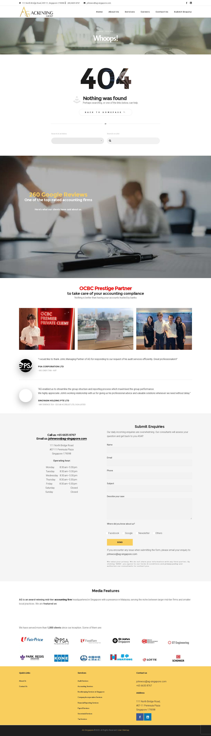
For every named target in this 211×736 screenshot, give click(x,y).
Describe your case (149, 507)
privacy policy (171, 564)
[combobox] (77, 141)
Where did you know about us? (121, 524)
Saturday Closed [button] (61, 487)
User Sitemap (123, 730)
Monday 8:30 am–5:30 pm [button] (61, 467)
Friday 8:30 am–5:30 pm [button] (61, 483)
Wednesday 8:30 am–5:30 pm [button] (61, 475)
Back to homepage (105, 112)
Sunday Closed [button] (61, 492)
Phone (149, 474)
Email (149, 461)
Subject (149, 487)
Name (149, 448)
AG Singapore (87, 730)
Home (100, 31)
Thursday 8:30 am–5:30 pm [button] (61, 479)
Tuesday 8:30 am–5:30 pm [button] (61, 471)
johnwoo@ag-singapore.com (122, 554)
